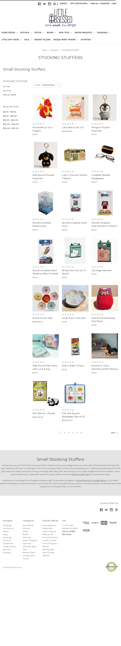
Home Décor (9, 32)
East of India (48, 552)
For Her (6, 86)
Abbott (45, 546)
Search (63, 3)
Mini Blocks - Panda (43, 413)
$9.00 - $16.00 (10, 116)
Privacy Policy (9, 546)
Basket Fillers (42, 39)
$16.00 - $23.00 (10, 120)
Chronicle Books (50, 537)
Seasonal (103, 32)
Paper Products (84, 32)
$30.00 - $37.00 (11, 128)
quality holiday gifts (81, 474)
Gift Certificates (78, 3)
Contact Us (8, 528)
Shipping (86, 39)
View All (45, 555)
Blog (5, 534)
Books (51, 32)
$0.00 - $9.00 (9, 111)
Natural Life (47, 534)
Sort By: (37, 85)
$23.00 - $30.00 (11, 124)
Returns (7, 549)
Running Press (49, 525)
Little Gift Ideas (11, 39)
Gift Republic (48, 549)
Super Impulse (49, 531)
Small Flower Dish (42, 318)
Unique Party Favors (65, 39)
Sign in (94, 3)
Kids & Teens (9, 94)
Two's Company (49, 543)
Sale (28, 39)
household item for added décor (91, 480)
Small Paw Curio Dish (74, 318)
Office (39, 32)
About (6, 531)
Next (114, 432)
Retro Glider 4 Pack (73, 365)
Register (105, 3)
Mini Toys (65, 32)
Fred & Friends (49, 540)
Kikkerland (47, 528)
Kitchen (25, 32)
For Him (7, 90)
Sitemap (7, 552)
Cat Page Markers (102, 270)
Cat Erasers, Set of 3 (73, 127)
